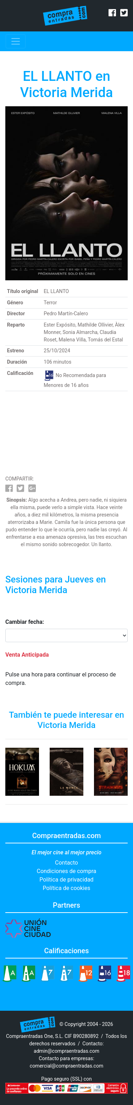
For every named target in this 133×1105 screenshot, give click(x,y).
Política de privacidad (66, 879)
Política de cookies (66, 888)
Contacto (66, 862)
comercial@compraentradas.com (66, 1066)
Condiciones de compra (66, 871)
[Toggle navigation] (16, 41)
